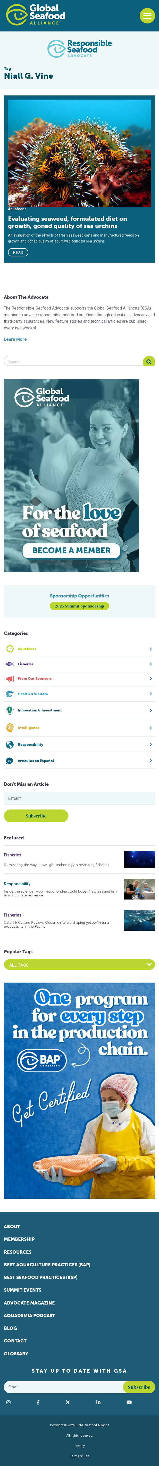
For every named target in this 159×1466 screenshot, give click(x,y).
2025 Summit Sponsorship (79, 606)
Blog (10, 1328)
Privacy (79, 1446)
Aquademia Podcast (29, 1315)
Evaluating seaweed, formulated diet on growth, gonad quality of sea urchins (67, 222)
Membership (19, 1239)
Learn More (15, 339)
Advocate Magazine (29, 1303)
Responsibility (17, 883)
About (12, 1226)
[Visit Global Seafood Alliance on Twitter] (78, 1402)
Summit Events (22, 1290)
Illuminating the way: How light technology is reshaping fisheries (56, 865)
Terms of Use (79, 1456)
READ (18, 252)
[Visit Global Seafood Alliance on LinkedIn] (109, 1402)
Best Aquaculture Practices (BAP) (47, 1265)
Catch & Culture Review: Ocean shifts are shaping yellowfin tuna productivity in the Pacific (56, 925)
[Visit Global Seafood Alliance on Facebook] (48, 1402)
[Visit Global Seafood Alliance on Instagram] (19, 1402)
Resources (17, 1252)
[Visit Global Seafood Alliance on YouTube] (139, 1402)
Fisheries (12, 855)
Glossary (16, 1354)
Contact (15, 1341)
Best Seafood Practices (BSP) (41, 1277)
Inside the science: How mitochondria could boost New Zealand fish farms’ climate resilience (60, 893)
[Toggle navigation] (147, 15)
